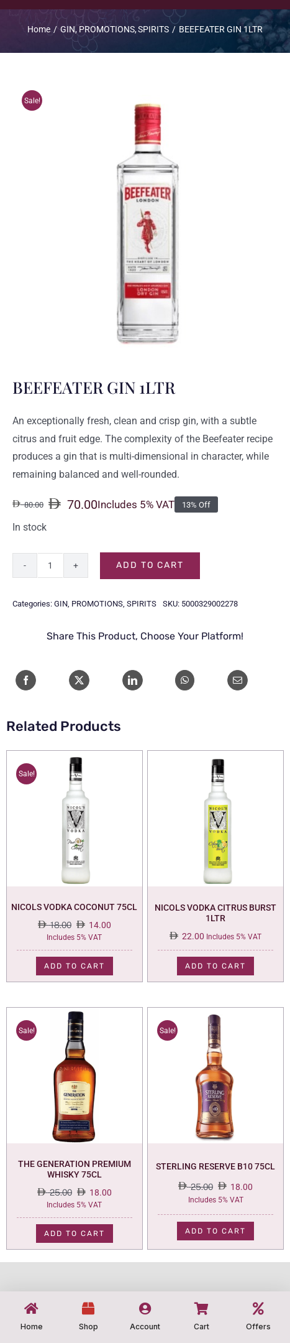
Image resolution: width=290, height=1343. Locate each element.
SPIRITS (141, 603)
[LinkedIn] (132, 680)
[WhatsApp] (184, 680)
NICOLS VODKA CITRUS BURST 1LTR (215, 913)
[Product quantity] (50, 565)
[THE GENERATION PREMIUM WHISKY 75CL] (74, 1016)
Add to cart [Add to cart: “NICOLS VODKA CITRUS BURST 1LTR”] (215, 966)
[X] (79, 680)
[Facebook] (25, 680)
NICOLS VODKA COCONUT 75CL (74, 907)
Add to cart (150, 565)
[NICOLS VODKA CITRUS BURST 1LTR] (215, 759)
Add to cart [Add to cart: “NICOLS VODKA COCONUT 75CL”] (74, 966)
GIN (61, 603)
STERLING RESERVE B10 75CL (215, 1166)
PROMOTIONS (97, 603)
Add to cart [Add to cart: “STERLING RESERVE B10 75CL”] (215, 1231)
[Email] (237, 680)
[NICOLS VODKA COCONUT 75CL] (74, 759)
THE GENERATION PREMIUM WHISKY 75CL (74, 1169)
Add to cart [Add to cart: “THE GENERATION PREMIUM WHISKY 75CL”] (74, 1233)
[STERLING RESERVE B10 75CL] (215, 1016)
